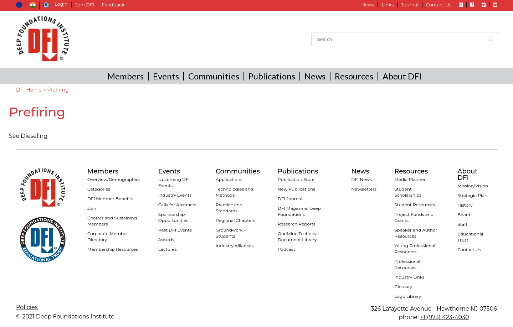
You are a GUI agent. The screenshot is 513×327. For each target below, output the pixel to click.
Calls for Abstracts (177, 204)
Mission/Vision (472, 185)
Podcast (286, 249)
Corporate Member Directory (107, 236)
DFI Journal (290, 198)
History (464, 205)
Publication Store (296, 179)
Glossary (403, 286)
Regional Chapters (235, 220)
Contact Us (438, 4)
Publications (271, 76)
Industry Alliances (234, 245)
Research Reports (297, 224)
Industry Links (409, 277)
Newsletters (363, 189)
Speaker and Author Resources (415, 233)
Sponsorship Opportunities (173, 217)
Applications (229, 179)
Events (166, 76)
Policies (27, 307)
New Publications (296, 189)
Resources (354, 76)
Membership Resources (112, 249)
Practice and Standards (229, 207)
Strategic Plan (472, 195)
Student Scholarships (407, 192)
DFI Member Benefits (110, 198)
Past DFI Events (175, 230)
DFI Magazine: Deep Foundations (299, 211)
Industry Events (174, 195)
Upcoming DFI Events (174, 182)
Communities (213, 76)
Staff (462, 224)
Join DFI (84, 4)
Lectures (167, 249)
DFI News (361, 179)
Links (387, 4)
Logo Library (407, 296)
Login (61, 4)
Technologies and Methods (234, 192)
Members (125, 76)
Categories (98, 189)
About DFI (402, 76)
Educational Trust (470, 237)
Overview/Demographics (113, 179)
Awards (166, 239)
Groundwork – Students (231, 233)
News (367, 4)
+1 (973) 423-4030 (444, 317)
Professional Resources (407, 264)
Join (91, 208)
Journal (409, 4)
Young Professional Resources (414, 248)
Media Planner (410, 179)
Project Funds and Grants (414, 217)
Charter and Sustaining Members (112, 221)
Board (463, 214)
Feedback (113, 4)
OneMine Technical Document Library (298, 236)
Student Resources (414, 204)
